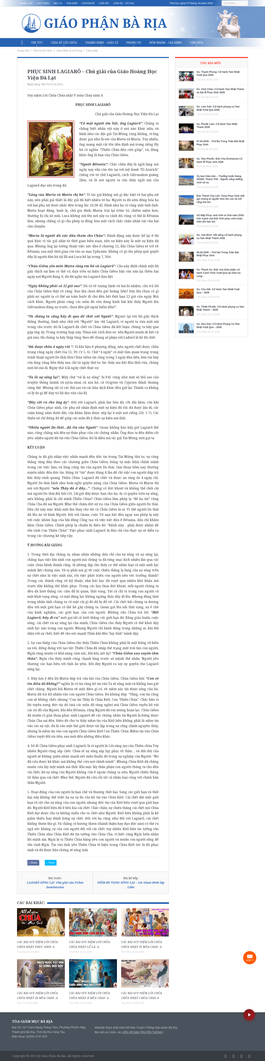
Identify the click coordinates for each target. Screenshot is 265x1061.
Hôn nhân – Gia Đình (165, 42)
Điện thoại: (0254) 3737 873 (29, 1036)
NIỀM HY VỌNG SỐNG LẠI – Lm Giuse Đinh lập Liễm (131, 885)
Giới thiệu (43, 3)
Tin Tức (37, 42)
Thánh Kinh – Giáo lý (101, 42)
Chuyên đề (88, 3)
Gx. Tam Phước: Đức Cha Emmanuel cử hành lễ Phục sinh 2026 (219, 160)
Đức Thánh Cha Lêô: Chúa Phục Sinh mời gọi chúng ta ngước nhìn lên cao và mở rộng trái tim (221, 199)
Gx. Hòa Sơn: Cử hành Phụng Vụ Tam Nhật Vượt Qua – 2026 (218, 326)
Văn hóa (196, 42)
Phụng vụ (133, 42)
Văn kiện (71, 3)
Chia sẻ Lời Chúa (64, 42)
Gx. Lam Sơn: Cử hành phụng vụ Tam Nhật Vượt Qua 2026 (218, 108)
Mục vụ (57, 3)
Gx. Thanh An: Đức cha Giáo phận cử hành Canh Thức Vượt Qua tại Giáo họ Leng (218, 272)
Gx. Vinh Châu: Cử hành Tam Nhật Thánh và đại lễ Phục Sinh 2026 (220, 91)
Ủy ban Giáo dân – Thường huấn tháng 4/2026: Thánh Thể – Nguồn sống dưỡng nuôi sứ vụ (220, 179)
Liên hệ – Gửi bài (123, 3)
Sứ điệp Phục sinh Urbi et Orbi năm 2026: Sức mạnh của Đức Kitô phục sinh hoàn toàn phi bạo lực (220, 218)
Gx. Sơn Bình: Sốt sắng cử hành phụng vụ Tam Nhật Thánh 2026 (219, 237)
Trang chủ (26, 3)
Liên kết (104, 3)
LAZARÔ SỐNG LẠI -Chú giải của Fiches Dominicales (55, 885)
